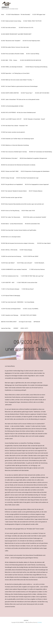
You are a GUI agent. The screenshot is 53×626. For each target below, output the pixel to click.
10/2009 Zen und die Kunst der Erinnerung (11, 256)
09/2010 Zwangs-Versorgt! (7, 178)
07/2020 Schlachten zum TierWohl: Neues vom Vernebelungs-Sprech (17, 138)
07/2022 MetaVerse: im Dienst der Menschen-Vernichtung (15, 145)
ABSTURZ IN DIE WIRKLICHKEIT (9, 321)
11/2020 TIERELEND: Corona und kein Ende (27, 282)
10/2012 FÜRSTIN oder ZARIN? (30, 256)
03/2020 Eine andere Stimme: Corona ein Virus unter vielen (15, 47)
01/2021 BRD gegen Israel (38, 14)
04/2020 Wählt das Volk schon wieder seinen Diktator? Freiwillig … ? (17, 79)
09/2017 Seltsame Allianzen (35, 191)
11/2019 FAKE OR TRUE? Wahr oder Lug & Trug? (32, 276)
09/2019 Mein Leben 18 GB (28, 210)
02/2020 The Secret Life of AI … (26, 27)
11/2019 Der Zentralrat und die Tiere (9, 276)
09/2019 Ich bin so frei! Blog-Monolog (10, 210)
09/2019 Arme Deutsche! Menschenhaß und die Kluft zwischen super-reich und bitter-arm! (22, 204)
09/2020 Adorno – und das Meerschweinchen (12, 223)
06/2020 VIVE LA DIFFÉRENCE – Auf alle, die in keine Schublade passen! (18, 112)
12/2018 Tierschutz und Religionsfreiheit (11, 308)
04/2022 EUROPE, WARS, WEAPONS (10, 93)
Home (2, 14)
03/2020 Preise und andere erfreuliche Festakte (12, 53)
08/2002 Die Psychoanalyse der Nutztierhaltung (40, 151)
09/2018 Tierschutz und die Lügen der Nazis (11, 197)
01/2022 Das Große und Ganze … (9, 27)
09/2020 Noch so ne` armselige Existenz (11, 236)
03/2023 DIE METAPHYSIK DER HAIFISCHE (30, 60)
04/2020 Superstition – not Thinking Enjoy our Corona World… (15, 73)
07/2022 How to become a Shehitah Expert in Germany (14, 151)
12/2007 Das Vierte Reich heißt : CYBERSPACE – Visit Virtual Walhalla (17, 302)
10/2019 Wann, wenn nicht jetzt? (24, 263)
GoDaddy (40, 622)
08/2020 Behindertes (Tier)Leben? (9, 158)
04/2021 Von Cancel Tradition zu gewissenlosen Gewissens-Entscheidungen (19, 86)
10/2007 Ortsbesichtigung (25, 250)
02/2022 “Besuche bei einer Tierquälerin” (10, 40)
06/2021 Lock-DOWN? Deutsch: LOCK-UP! (11, 119)
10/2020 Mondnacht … (39, 263)
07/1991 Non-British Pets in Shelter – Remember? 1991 (14, 125)
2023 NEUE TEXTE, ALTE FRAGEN (28, 315)
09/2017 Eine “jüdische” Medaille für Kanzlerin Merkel (14, 191)
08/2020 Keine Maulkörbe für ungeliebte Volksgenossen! (33, 158)
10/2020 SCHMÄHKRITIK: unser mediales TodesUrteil (14, 269)
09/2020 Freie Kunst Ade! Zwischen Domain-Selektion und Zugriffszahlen (18, 230)
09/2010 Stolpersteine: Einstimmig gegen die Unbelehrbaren (35, 171)
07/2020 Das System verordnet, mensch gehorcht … (13, 132)
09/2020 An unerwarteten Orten (32, 223)
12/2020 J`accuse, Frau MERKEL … (31, 308)
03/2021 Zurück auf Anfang (32, 53)
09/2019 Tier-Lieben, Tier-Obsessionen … (11, 217)
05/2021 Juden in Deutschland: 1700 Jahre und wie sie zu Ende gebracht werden (20, 99)
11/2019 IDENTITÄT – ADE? (7, 282)
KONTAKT (16, 328)
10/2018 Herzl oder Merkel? (8, 263)
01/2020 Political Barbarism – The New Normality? (18, 14)
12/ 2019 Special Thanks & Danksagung (10, 295)
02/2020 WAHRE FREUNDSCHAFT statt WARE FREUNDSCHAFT (16, 34)
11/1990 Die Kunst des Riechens (37, 269)
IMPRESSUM (37, 321)
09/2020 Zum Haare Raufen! (44, 243)
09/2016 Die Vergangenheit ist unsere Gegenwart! (37, 184)
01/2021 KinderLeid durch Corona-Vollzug (11, 21)
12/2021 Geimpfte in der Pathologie (9, 315)
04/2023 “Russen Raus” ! (27, 93)
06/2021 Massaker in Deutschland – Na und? (34, 119)
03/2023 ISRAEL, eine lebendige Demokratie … (12, 66)
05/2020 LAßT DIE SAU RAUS (42, 93)
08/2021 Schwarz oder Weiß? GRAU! (10, 171)
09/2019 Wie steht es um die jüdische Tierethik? (34, 217)
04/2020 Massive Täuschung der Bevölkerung (36, 66)
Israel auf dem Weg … (6, 328)
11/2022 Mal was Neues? (27, 289)
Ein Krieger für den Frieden (25, 321)
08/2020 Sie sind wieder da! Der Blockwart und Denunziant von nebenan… (18, 165)
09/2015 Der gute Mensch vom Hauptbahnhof (12, 184)
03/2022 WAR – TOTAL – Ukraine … (9, 60)
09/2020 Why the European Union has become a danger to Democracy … (18, 243)
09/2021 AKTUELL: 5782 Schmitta (9, 250)
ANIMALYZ (5, 7)
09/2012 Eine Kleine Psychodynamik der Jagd (27, 178)
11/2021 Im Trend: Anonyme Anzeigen (10, 289)
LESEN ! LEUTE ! (24, 328)
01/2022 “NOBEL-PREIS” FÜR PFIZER (32, 21)
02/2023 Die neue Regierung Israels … (32, 40)
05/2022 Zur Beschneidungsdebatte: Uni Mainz (12, 106)
